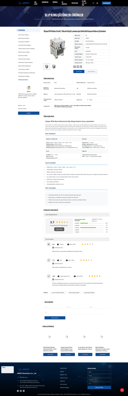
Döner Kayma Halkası (23, 34)
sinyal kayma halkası (89, 292)
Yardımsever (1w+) (59, 279)
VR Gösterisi (64, 3)
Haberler (62, 381)
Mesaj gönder (55, 317)
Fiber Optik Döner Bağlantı (24, 45)
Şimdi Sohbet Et (106, 3)
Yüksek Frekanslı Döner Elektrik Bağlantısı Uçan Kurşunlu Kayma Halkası (67, 349)
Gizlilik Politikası (64, 387)
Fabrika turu (63, 374)
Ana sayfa (35, 3)
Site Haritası (63, 384)
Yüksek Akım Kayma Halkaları (25, 62)
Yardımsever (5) (59, 247)
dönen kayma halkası (74, 292)
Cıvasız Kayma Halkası (23, 69)
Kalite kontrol (64, 378)
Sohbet (29, 113)
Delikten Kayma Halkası (24, 52)
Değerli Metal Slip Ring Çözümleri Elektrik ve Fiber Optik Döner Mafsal (50, 349)
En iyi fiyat (78, 71)
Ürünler (62, 371)
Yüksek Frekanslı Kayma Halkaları (26, 48)
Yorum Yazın (59, 229)
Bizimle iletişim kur (84, 3)
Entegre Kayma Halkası (24, 76)
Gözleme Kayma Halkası (24, 59)
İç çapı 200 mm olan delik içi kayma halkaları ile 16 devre (85, 348)
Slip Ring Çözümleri (45, 19)
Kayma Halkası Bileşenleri (24, 66)
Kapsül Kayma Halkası (23, 38)
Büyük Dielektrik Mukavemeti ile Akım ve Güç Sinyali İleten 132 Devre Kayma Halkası (103, 349)
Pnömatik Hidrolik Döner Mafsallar (26, 72)
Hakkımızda (63, 368)
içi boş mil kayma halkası (58, 292)
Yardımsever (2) (59, 263)
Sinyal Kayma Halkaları (23, 41)
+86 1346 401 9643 (32, 108)
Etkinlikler (75, 3)
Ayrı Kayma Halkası (23, 55)
